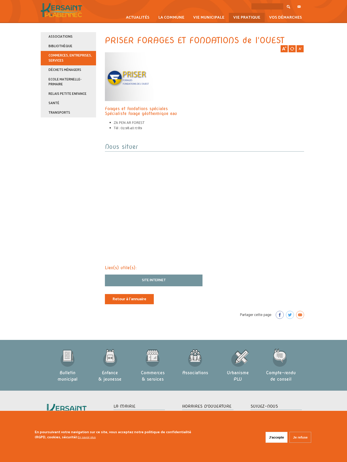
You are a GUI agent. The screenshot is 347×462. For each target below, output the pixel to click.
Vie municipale (207, 18)
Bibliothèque (60, 46)
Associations (60, 36)
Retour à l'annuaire (129, 299)
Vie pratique (245, 18)
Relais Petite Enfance (67, 94)
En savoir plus (87, 437)
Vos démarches (284, 18)
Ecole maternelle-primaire (64, 82)
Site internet (154, 280)
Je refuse (300, 437)
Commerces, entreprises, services (70, 58)
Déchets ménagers (64, 70)
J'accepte (276, 437)
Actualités (136, 18)
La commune (170, 18)
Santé (53, 103)
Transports (59, 112)
